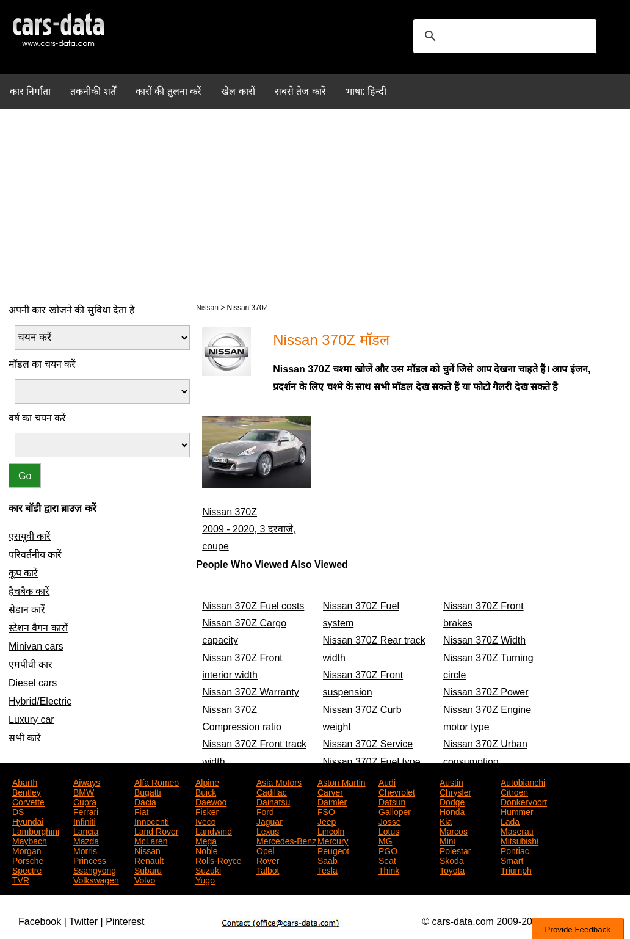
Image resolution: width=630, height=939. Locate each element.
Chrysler (455, 791)
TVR (20, 879)
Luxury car (31, 719)
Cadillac (271, 791)
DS (18, 810)
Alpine (207, 781)
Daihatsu (273, 801)
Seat (387, 859)
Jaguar (269, 820)
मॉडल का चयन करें (42, 364)
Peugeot (333, 850)
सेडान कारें (27, 609)
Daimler (332, 801)
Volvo (144, 879)
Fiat (141, 810)
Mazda (86, 840)
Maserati (517, 830)
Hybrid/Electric (40, 701)
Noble (206, 850)
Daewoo (210, 801)
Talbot (267, 869)
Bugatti (147, 791)
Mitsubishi (519, 840)
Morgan (26, 850)
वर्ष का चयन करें (37, 418)
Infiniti (84, 820)
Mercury (333, 840)
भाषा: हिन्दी (366, 91)
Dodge (452, 801)
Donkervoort (524, 801)
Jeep (326, 820)
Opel (265, 850)
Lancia (85, 830)
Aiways (86, 781)
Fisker (207, 810)
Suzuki (208, 869)
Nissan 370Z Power (486, 692)
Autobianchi (523, 781)
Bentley (26, 791)
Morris (85, 850)
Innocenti (151, 820)
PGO (387, 850)
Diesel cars (33, 683)
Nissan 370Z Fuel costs (253, 606)
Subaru (148, 869)
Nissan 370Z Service (368, 744)
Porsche (27, 859)
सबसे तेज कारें (300, 91)
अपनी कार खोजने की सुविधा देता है (72, 310)
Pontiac (515, 850)
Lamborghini (35, 830)
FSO (326, 810)
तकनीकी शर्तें (92, 91)
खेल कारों (238, 91)
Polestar (455, 850)
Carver (330, 791)
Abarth (24, 781)
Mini (447, 840)
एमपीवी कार (30, 664)
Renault (149, 859)
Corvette (28, 801)
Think (388, 869)
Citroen (514, 791)
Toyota (452, 869)
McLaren (150, 840)
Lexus (267, 830)
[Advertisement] (315, 203)
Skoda (452, 859)
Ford (265, 810)
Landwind (213, 830)
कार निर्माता (30, 91)
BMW (83, 791)
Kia (446, 820)
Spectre (27, 869)
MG (385, 840)
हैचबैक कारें (29, 591)
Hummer (517, 810)
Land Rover (156, 830)
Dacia (145, 801)
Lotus (388, 830)
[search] (503, 36)
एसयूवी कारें (30, 536)
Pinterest (125, 921)
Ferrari (85, 810)
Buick (205, 791)
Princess (89, 859)
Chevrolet (396, 791)
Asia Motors (279, 781)
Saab (327, 859)
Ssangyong (94, 869)
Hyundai (27, 820)
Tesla (327, 869)
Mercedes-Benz (286, 840)
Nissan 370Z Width (484, 640)
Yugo (205, 879)
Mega (206, 840)
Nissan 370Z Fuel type (372, 761)
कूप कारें (23, 573)
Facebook (39, 921)
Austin (451, 781)
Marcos (454, 830)
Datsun (391, 801)
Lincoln (330, 830)
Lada (510, 820)
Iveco (205, 820)
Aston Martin (341, 781)
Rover (267, 859)
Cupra (84, 801)
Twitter (83, 921)
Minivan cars (36, 646)
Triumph (516, 869)
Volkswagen (96, 879)
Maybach (29, 840)
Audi (387, 781)
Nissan (207, 307)
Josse (389, 820)
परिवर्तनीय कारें (35, 554)
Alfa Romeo (156, 781)
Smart (512, 859)
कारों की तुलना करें (168, 91)
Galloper (394, 810)
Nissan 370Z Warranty (250, 692)
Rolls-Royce (218, 859)
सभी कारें (25, 738)
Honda (452, 810)
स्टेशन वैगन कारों (38, 628)
